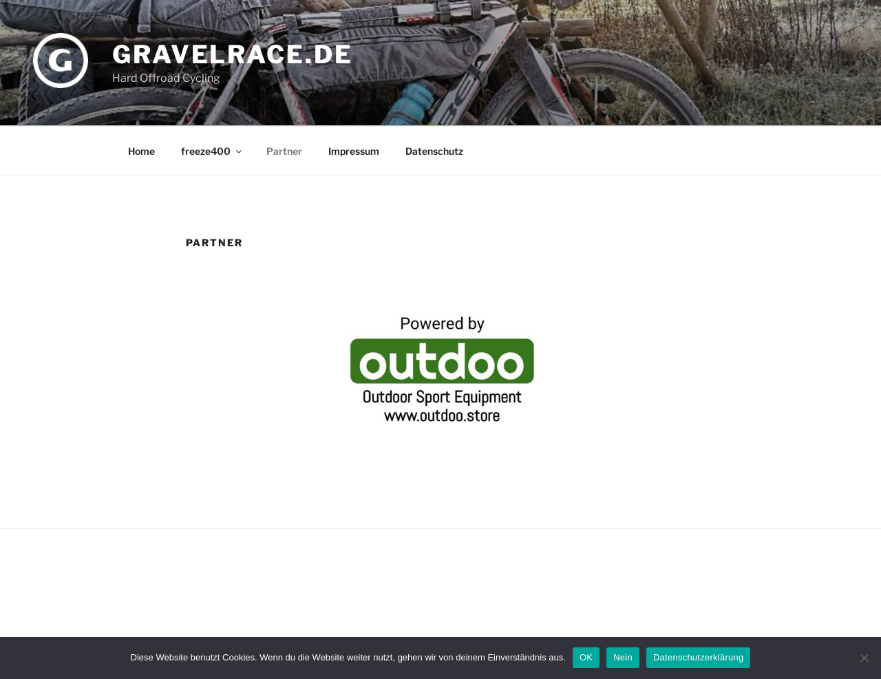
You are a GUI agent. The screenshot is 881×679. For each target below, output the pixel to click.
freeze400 (212, 151)
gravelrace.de (232, 54)
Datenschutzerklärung (698, 657)
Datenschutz (434, 151)
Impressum (353, 151)
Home (141, 151)
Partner (284, 151)
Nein (623, 657)
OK (586, 657)
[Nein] (864, 658)
